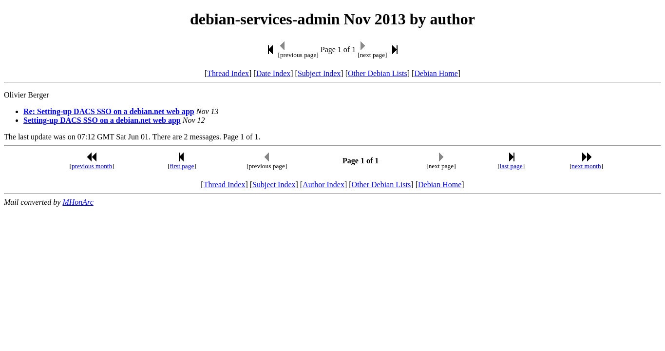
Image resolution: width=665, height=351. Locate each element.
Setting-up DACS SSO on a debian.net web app (102, 120)
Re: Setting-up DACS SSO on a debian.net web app (108, 111)
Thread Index (228, 73)
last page (511, 166)
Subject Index (319, 73)
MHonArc (77, 202)
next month (586, 166)
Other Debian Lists (377, 73)
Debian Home (435, 73)
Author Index (323, 184)
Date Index (273, 73)
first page (182, 166)
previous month (92, 166)
